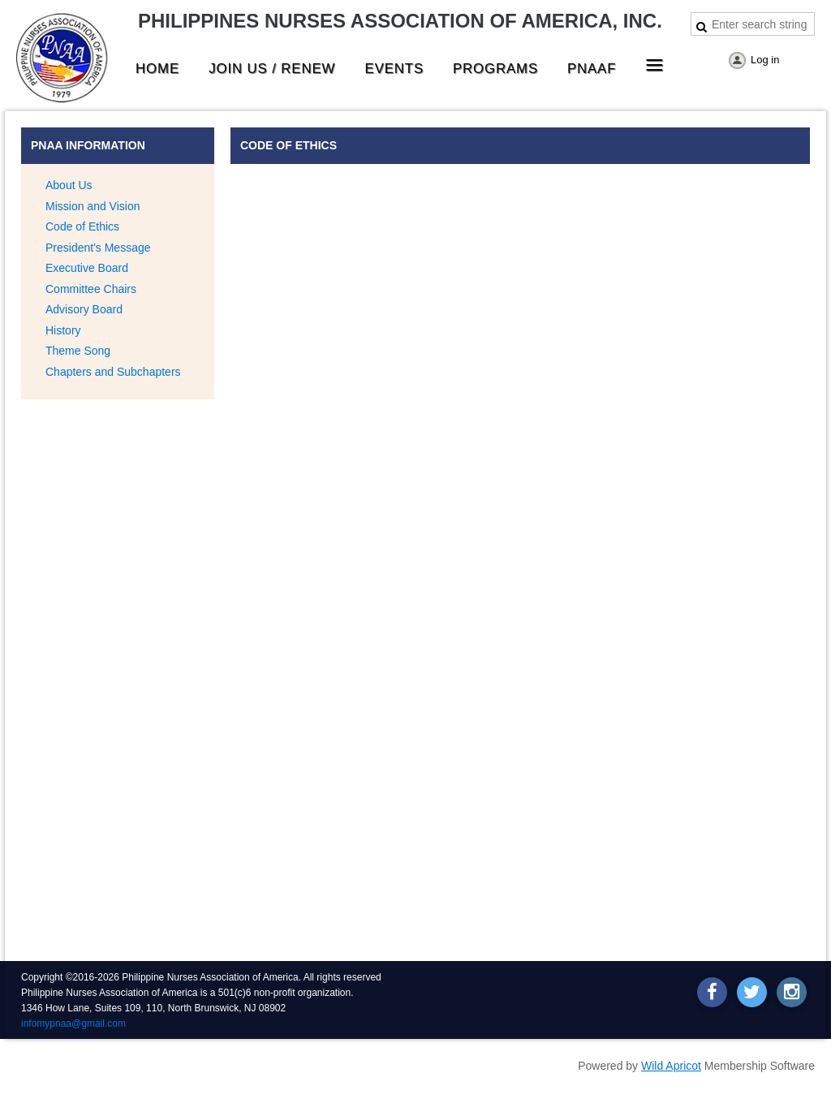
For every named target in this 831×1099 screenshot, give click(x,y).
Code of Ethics (82, 226)
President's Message (98, 247)
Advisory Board (84, 309)
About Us (69, 185)
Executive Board (86, 267)
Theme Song (77, 350)
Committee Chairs (90, 288)
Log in (765, 60)
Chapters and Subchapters (113, 371)
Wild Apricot (671, 1065)
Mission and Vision (92, 206)
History (63, 330)
